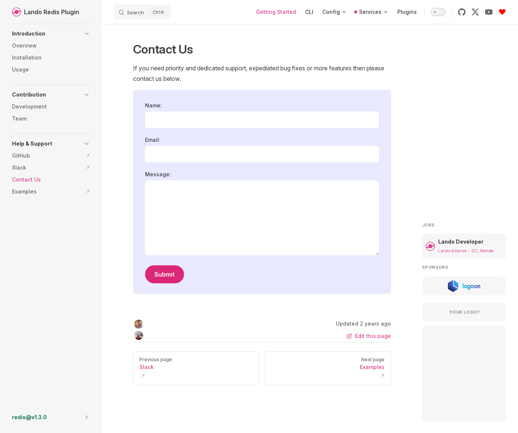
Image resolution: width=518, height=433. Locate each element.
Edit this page (369, 336)
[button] (51, 34)
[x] (475, 12)
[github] (462, 12)
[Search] (142, 11)
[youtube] (489, 12)
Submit (164, 274)
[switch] (438, 12)
